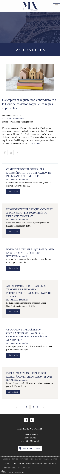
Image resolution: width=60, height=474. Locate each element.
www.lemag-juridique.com (21, 122)
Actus (54, 459)
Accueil (6, 459)
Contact (7, 463)
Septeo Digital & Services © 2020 (13, 473)
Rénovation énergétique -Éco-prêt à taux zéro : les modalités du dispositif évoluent (29, 213)
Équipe (15, 459)
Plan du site (50, 463)
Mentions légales (11, 468)
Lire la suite (35, 143)
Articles (25, 468)
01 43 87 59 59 (32, 441)
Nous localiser (32, 449)
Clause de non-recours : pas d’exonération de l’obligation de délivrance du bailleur (28, 173)
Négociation (36, 459)
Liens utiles (18, 463)
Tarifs (46, 459)
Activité (24, 459)
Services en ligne (34, 463)
